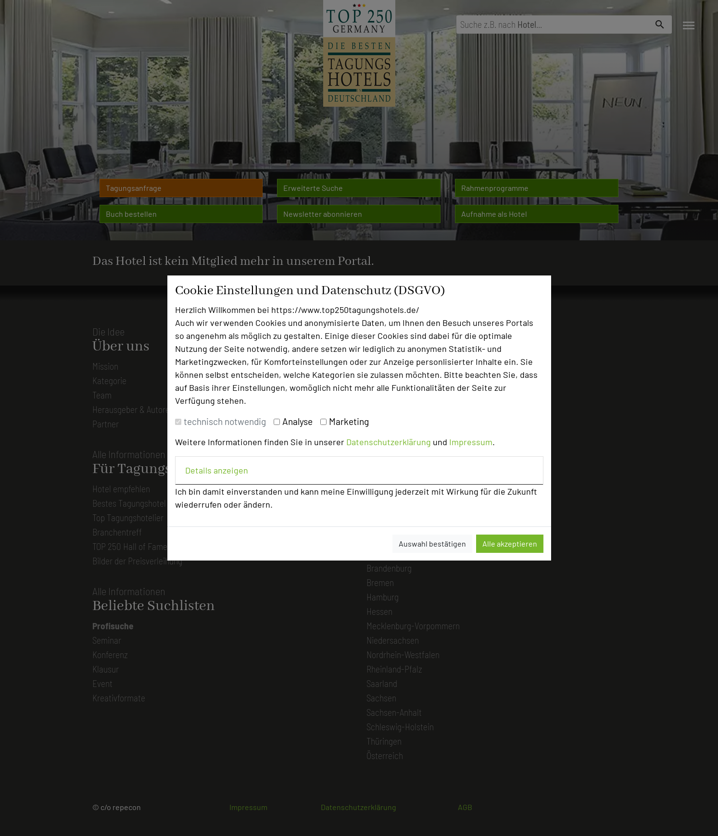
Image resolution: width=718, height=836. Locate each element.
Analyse (297, 421)
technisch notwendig (225, 421)
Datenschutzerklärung (388, 442)
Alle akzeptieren (509, 543)
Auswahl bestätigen (432, 543)
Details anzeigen (216, 470)
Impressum (470, 442)
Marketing (349, 421)
